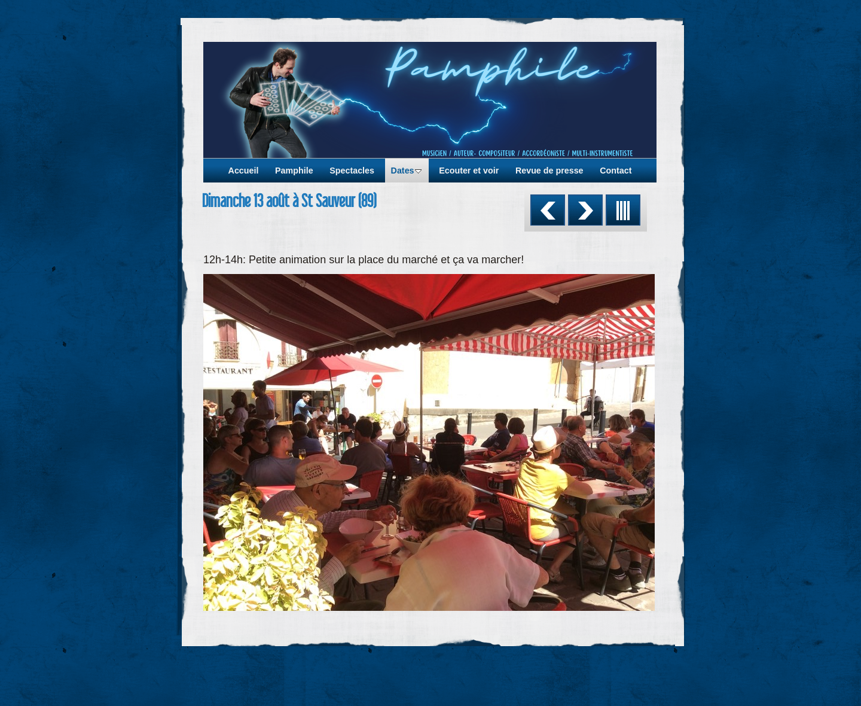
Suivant (585, 210)
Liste (623, 210)
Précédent (547, 210)
